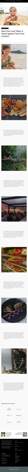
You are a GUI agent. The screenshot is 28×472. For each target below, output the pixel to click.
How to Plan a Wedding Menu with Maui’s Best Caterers (18, 433)
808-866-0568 (13, 0)
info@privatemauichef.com (19, 0)
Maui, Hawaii (8, 0)
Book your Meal (5, 455)
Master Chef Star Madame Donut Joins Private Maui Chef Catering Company (9, 434)
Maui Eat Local (5, 28)
